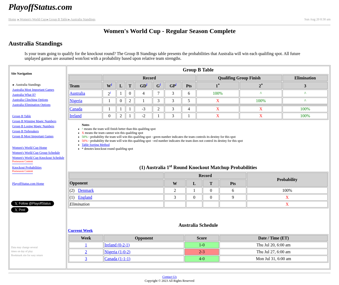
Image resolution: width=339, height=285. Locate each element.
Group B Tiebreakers (25, 131)
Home (12, 19)
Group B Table (57, 19)
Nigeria (76, 100)
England (85, 197)
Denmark (86, 190)
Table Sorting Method (96, 145)
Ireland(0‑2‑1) (117, 245)
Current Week (80, 230)
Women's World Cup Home (29, 148)
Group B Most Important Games (32, 136)
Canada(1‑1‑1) (117, 258)
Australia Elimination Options (31, 105)
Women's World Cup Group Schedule (36, 153)
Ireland (76, 116)
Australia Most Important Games (33, 90)
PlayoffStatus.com (40, 7)
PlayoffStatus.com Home (28, 184)
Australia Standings (82, 19)
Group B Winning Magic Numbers (34, 121)
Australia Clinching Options (30, 100)
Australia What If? (24, 95)
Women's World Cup (31, 19)
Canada (76, 109)
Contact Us (169, 277)
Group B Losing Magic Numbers (33, 126)
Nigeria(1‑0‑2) (117, 252)
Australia (77, 93)
